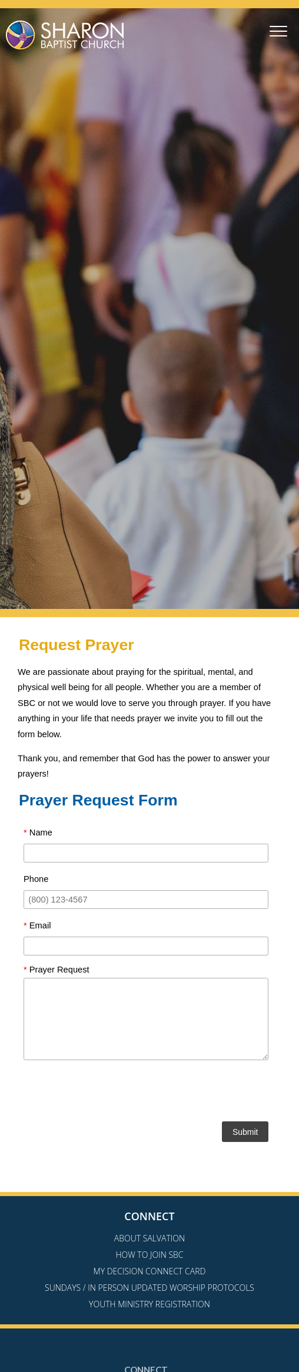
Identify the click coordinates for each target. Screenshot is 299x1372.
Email (37, 925)
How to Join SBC (149, 1254)
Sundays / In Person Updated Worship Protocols (149, 1287)
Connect (149, 1216)
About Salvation (149, 1238)
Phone (36, 879)
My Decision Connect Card (150, 1271)
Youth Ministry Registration (149, 1304)
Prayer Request (56, 969)
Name (38, 832)
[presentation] (146, 1093)
